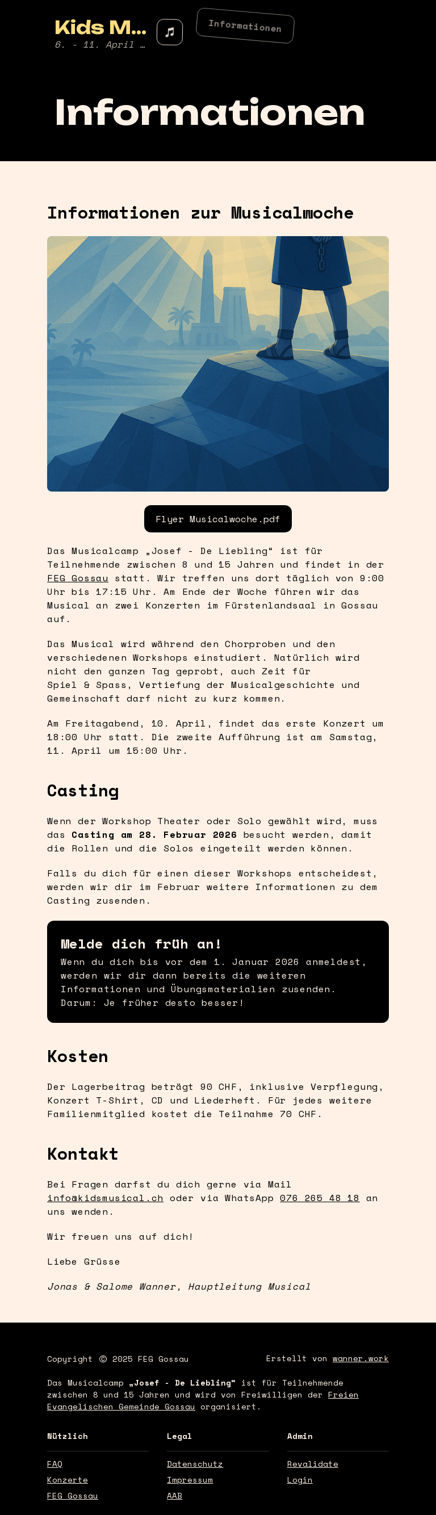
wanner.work (361, 1358)
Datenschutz (195, 1464)
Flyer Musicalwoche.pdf (218, 519)
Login (300, 1479)
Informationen (245, 23)
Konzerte (67, 1479)
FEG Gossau (163, 1359)
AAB (174, 1495)
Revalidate (312, 1464)
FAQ (54, 1464)
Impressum (190, 1479)
